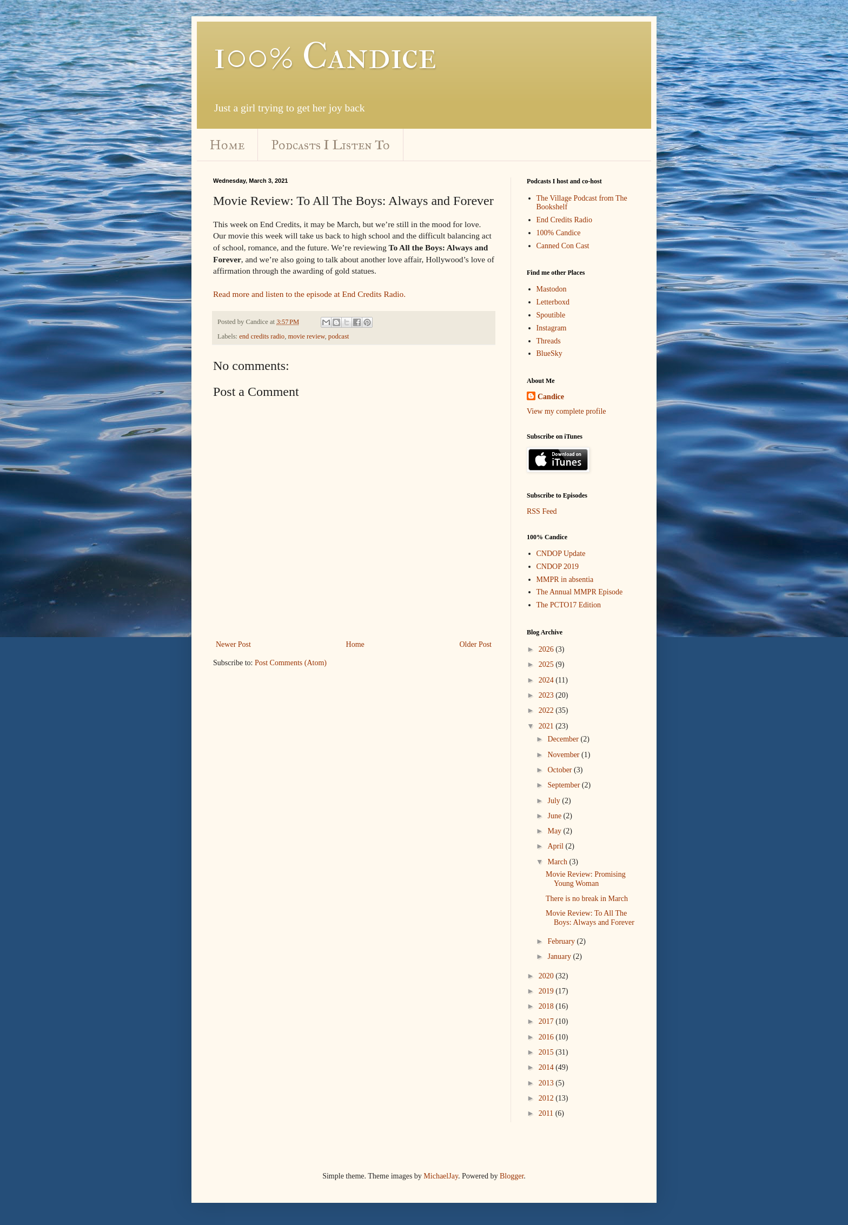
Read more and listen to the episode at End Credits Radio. (309, 294)
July (554, 801)
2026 (547, 649)
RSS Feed (542, 511)
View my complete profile (566, 411)
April (556, 846)
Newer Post (233, 644)
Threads (548, 341)
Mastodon (551, 289)
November (564, 755)
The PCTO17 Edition (568, 605)
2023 (547, 695)
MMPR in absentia (565, 579)
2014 (547, 1067)
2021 (547, 726)
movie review (306, 336)
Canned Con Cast (562, 246)
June (555, 816)
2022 (547, 710)
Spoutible (551, 315)
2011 (547, 1113)
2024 (547, 680)
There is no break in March (587, 899)
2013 (547, 1083)
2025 (547, 664)
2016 (547, 1037)
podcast (338, 336)
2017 (547, 1021)
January (560, 956)
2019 (547, 991)
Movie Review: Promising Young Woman (586, 879)
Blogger (512, 1176)
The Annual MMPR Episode (579, 592)
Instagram (551, 328)
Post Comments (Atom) (291, 663)
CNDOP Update (561, 553)
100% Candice (324, 56)
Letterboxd (552, 302)
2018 (547, 1006)
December (563, 739)
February (562, 941)
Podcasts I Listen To (330, 145)
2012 (547, 1098)
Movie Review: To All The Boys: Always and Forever (590, 917)
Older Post (476, 644)
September (564, 785)
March (558, 862)
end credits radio (261, 336)
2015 (547, 1052)
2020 (547, 976)
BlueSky (549, 353)
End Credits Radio (564, 220)
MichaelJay (440, 1176)
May (555, 831)
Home (227, 145)
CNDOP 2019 (557, 566)
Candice (551, 397)
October (560, 770)
